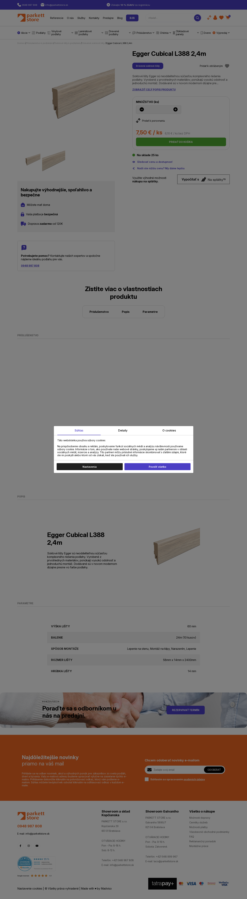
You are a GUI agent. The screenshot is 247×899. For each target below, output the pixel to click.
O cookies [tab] (169, 430)
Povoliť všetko (157, 466)
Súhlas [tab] (79, 430)
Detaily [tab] (122, 430)
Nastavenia (90, 466)
